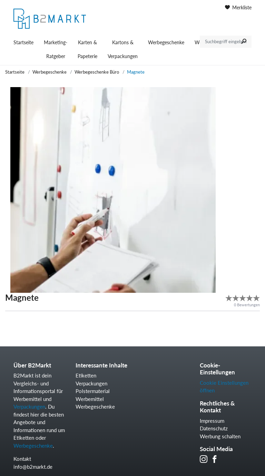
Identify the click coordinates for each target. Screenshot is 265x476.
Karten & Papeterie (87, 49)
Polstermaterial (93, 391)
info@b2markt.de (32, 467)
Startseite (23, 42)
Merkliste (238, 7)
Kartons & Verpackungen (123, 49)
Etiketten (86, 375)
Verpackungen (29, 406)
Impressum (212, 421)
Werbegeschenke (166, 42)
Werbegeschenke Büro (97, 72)
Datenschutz (214, 428)
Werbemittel (90, 399)
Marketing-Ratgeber (55, 49)
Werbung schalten (220, 436)
